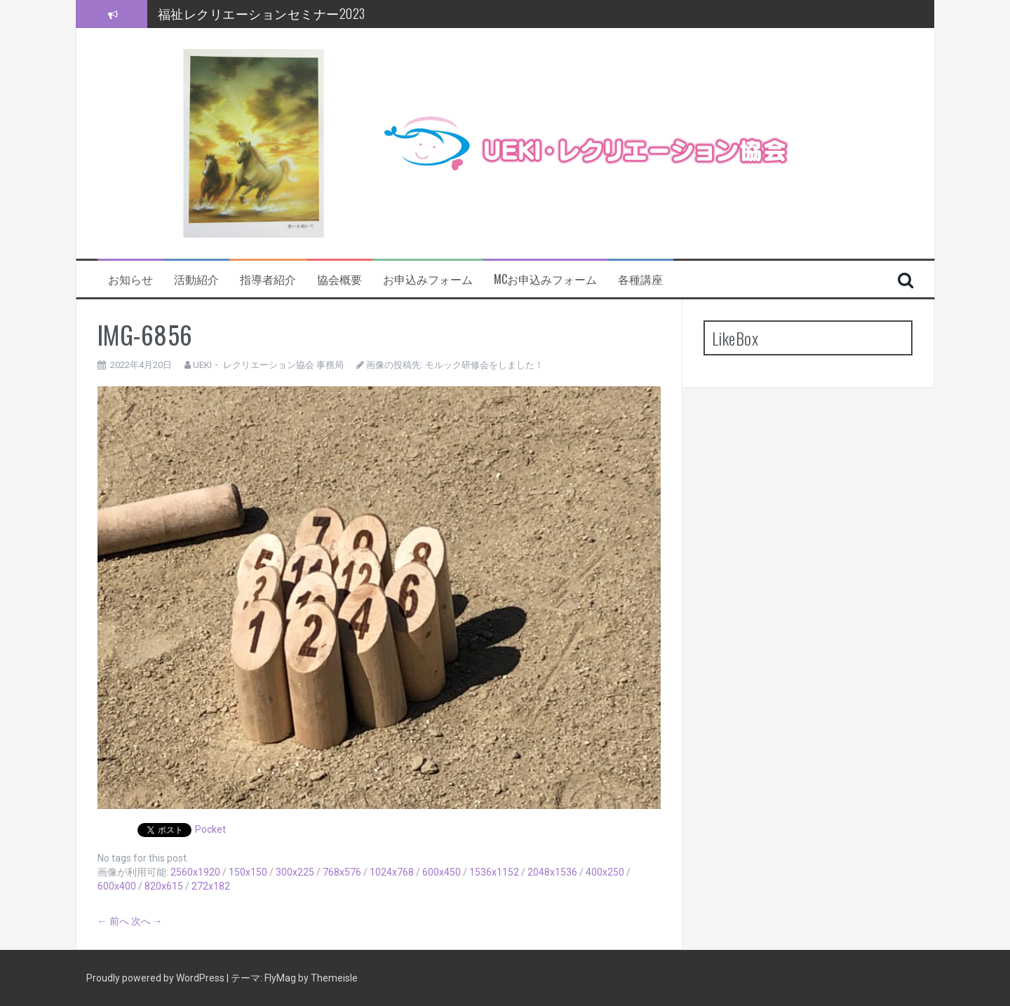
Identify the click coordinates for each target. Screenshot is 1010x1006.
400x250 (605, 872)
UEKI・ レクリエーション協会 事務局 (268, 365)
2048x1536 (552, 872)
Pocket (210, 829)
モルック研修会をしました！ (484, 365)
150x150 (248, 872)
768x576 (342, 872)
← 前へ (113, 921)
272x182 (210, 886)
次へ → (147, 921)
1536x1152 (494, 872)
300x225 (295, 872)
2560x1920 (195, 872)
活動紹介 (196, 279)
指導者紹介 (268, 279)
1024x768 (392, 872)
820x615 (163, 886)
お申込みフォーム (428, 279)
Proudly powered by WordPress (156, 978)
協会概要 (339, 279)
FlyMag (280, 978)
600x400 (116, 886)
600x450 (441, 872)
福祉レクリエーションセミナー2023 (261, 13)
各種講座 (640, 279)
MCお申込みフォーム (545, 279)
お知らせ (130, 279)
